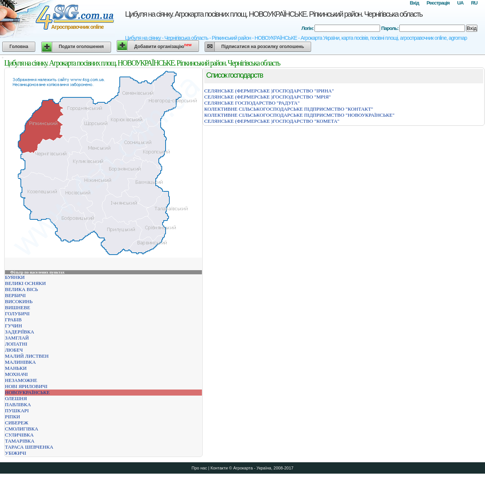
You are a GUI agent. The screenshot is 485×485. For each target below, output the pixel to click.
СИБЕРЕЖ (16, 423)
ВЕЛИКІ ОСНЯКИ (25, 283)
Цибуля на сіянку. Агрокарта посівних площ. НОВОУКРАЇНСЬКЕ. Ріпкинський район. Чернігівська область (273, 14)
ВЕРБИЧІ (15, 295)
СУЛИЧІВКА (19, 435)
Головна (18, 46)
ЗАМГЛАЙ (17, 338)
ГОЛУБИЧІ (17, 313)
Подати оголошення (81, 46)
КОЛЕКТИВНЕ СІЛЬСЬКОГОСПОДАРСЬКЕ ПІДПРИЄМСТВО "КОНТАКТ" (288, 109)
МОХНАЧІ (16, 374)
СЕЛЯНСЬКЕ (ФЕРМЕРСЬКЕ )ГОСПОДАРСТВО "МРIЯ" (267, 97)
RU (474, 3)
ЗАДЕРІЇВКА (19, 332)
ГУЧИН (13, 326)
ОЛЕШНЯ (16, 398)
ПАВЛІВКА (18, 404)
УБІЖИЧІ (15, 453)
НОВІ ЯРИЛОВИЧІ (26, 386)
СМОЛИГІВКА (21, 429)
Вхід (414, 3)
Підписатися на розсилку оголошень (262, 46)
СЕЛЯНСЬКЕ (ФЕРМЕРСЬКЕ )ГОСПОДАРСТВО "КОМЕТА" (272, 121)
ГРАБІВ (13, 319)
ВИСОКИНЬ (19, 301)
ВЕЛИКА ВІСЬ (21, 289)
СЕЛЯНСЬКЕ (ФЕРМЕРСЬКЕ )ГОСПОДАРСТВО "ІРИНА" (269, 91)
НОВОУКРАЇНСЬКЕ (27, 392)
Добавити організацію (162, 46)
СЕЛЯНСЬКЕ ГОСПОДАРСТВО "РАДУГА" (252, 103)
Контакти (219, 468)
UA (460, 3)
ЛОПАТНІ (16, 344)
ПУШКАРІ (17, 410)
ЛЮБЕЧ (14, 350)
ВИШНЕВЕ (17, 307)
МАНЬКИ (16, 368)
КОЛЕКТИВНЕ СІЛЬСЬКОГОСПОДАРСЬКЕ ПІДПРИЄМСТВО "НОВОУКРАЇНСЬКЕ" (299, 115)
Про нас (199, 468)
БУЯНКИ (15, 277)
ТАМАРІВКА (19, 441)
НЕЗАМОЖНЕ (21, 380)
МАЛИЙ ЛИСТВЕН (26, 356)
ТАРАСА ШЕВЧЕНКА (29, 447)
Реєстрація (438, 3)
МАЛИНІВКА (20, 362)
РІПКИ (12, 416)
